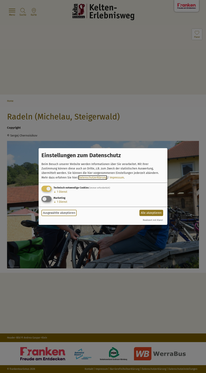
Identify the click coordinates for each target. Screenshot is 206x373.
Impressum (117, 177)
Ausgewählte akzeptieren (59, 213)
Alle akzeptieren (151, 213)
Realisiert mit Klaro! (153, 220)
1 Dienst (60, 192)
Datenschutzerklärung (93, 177)
